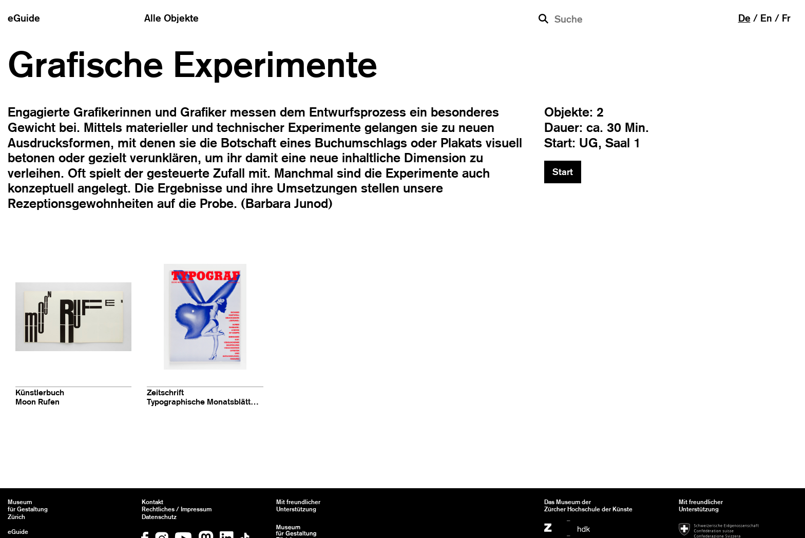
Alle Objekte (171, 18)
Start (562, 171)
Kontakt (152, 502)
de (744, 18)
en (766, 18)
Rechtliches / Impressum (177, 509)
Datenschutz (159, 517)
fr (786, 18)
